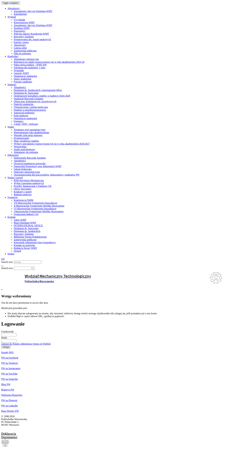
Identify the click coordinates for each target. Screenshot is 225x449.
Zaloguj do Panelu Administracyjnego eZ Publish (26, 343)
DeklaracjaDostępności (9, 435)
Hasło (4, 337)
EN (3, 259)
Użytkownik (7, 331)
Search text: (7, 262)
